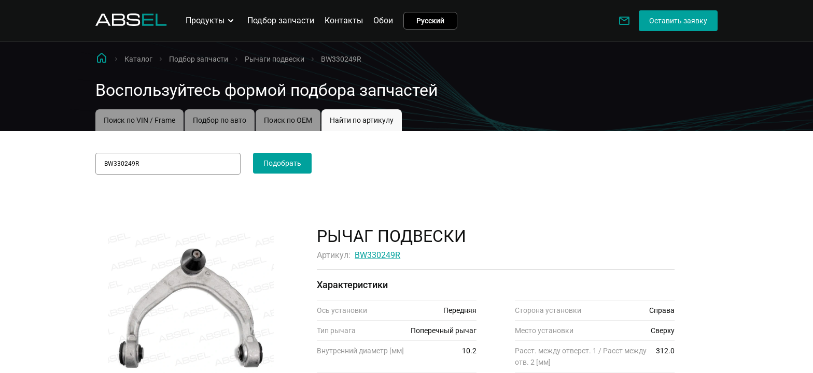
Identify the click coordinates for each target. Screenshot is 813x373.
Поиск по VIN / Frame (139, 120)
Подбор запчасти (280, 20)
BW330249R (377, 255)
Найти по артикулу (362, 120)
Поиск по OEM (288, 120)
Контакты (344, 20)
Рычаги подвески (274, 59)
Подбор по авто (219, 120)
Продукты (211, 21)
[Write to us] (624, 21)
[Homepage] (131, 23)
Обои (383, 20)
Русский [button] (430, 21)
